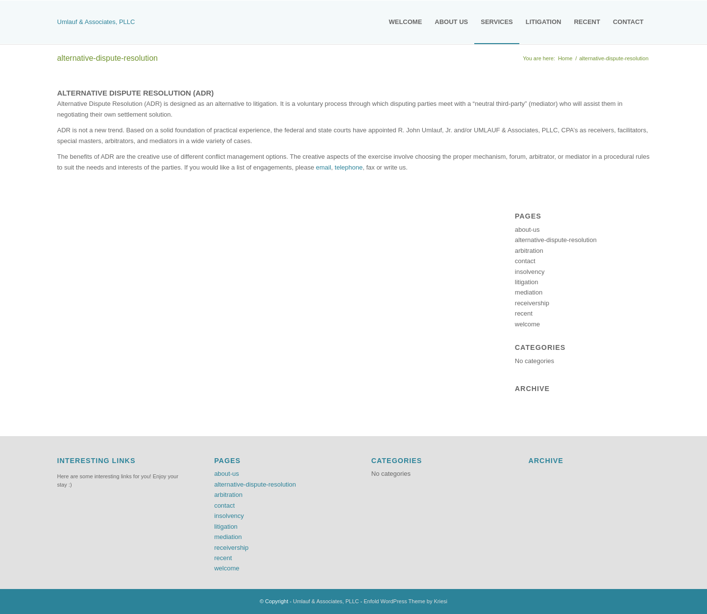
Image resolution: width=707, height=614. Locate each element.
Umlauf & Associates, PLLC (96, 21)
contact (525, 261)
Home (565, 58)
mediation (528, 292)
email (323, 167)
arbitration (529, 250)
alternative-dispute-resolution (107, 58)
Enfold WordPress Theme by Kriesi (405, 601)
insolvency (530, 271)
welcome (527, 324)
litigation (526, 282)
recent (524, 313)
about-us (527, 229)
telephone (349, 167)
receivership (532, 303)
